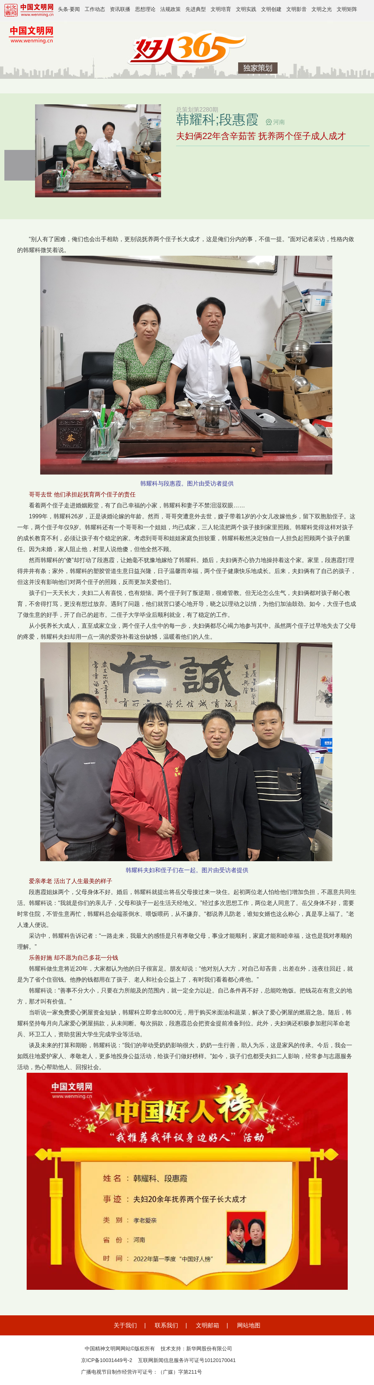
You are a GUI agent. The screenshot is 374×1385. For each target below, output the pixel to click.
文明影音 (296, 9)
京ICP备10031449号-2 (106, 1360)
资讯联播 (120, 9)
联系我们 (166, 1325)
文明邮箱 (207, 1325)
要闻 (75, 9)
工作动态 (95, 9)
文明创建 (271, 9)
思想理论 (145, 9)
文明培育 (221, 9)
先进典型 (196, 9)
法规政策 (170, 9)
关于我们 (125, 1325)
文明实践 (246, 9)
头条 (63, 9)
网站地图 (248, 1325)
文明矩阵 (347, 9)
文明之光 (322, 9)
